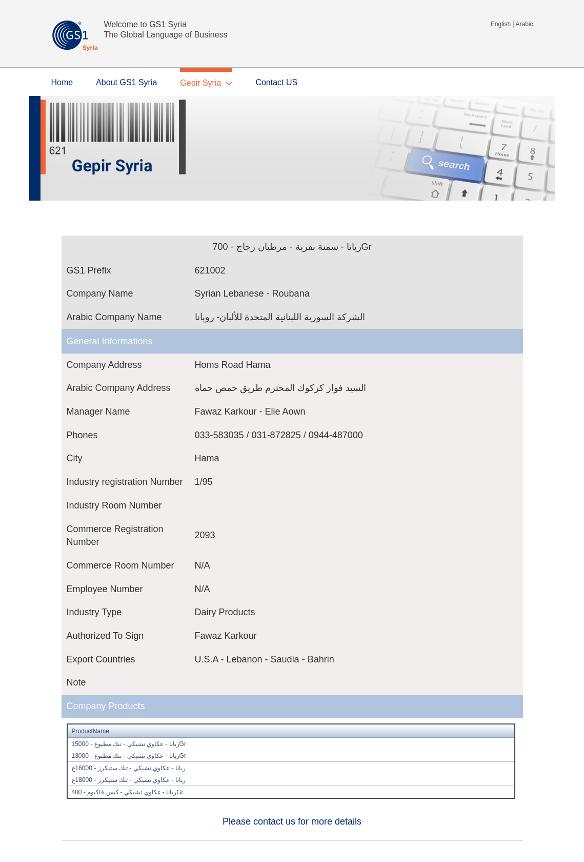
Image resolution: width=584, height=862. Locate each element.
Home (62, 82)
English (501, 24)
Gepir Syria (200, 83)
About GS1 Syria (126, 82)
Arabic (524, 24)
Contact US (276, 82)
